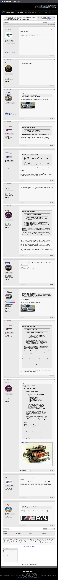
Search (49, 12)
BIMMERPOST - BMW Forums (49, 566)
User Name (40, 17)
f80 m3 (4, 543)
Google (44, 533)
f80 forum (48, 542)
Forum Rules (5, 560)
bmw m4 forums (12, 542)
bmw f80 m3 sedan (48, 539)
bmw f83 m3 (11, 541)
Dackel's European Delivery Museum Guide (28, 512)
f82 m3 (37, 543)
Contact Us (41, 566)
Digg (31, 533)
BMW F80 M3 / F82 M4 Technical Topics (24, 17)
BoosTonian (8, 29)
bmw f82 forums (14, 540)
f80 (45, 542)
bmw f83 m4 (25, 541)
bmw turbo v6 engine (25, 542)
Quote (51, 56)
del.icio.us (19, 534)
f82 (23, 543)
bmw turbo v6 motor (32, 542)
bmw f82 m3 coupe (25, 540)
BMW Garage (28, 12)
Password (39, 19)
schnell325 (8, 262)
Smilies (4, 556)
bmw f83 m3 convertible (18, 541)
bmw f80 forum (31, 539)
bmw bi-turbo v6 (10, 539)
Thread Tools (50, 24)
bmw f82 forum (8, 540)
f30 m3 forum (42, 542)
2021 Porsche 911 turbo (9, 114)
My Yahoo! (32, 534)
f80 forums (52, 542)
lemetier (7, 209)
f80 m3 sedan (19, 543)
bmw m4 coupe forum (50, 541)
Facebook (19, 533)
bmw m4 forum (6, 542)
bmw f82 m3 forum (32, 540)
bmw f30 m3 (22, 539)
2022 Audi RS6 (7, 113)
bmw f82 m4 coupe (44, 540)
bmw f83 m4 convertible (32, 541)
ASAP (6, 477)
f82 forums (34, 543)
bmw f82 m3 (19, 540)
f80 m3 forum (8, 543)
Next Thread (32, 546)
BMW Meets (34, 12)
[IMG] (4, 557)
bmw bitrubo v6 (16, 539)
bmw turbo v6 (18, 542)
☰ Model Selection (16, 1)
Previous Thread (26, 546)
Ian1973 (7, 187)
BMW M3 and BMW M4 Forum (11, 17)
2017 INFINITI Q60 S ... (9, 52)
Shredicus (7, 63)
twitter (6, 533)
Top (55, 566)
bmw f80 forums (37, 539)
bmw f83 (50, 540)
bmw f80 (26, 539)
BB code (4, 555)
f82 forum (30, 543)
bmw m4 (38, 541)
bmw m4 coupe (43, 541)
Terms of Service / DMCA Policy (27, 577)
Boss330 (7, 125)
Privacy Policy (19, 577)
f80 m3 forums (14, 543)
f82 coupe (26, 543)
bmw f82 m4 (39, 540)
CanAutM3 (8, 92)
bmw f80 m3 (42, 539)
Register (53, 1)
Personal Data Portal (37, 577)
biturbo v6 (5, 539)
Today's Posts (44, 12)
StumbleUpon (7, 534)
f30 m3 (38, 542)
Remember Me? (51, 17)
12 (8, 81)
